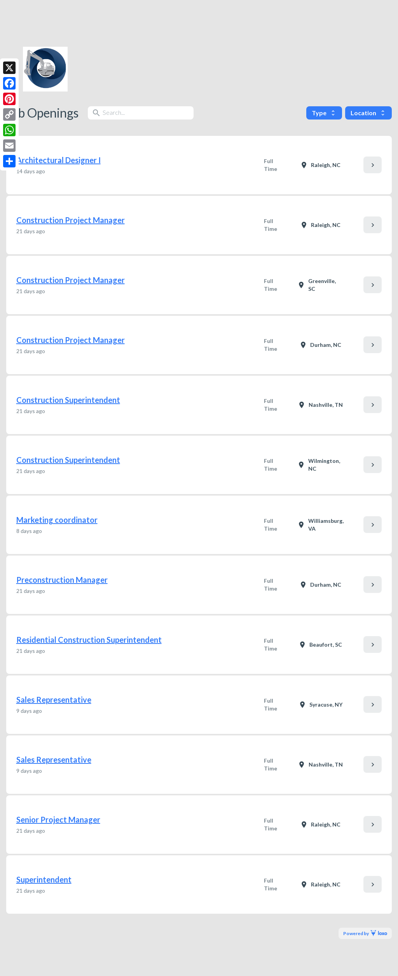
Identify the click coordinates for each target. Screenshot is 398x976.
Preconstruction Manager (62, 579)
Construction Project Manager (70, 220)
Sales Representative (53, 699)
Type (324, 112)
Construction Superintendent (68, 399)
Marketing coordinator (57, 519)
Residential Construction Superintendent (89, 639)
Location (368, 112)
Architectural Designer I (58, 160)
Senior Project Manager (58, 819)
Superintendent (44, 879)
